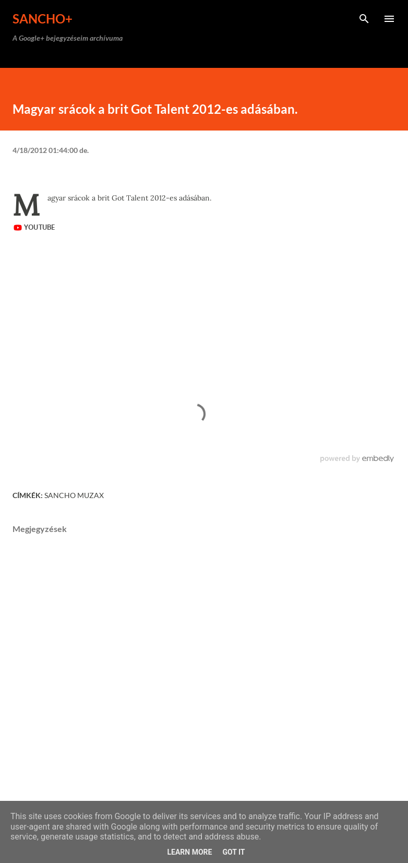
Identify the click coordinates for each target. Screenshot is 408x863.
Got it (233, 852)
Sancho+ (43, 18)
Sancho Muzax (74, 495)
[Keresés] (364, 19)
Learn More (189, 852)
